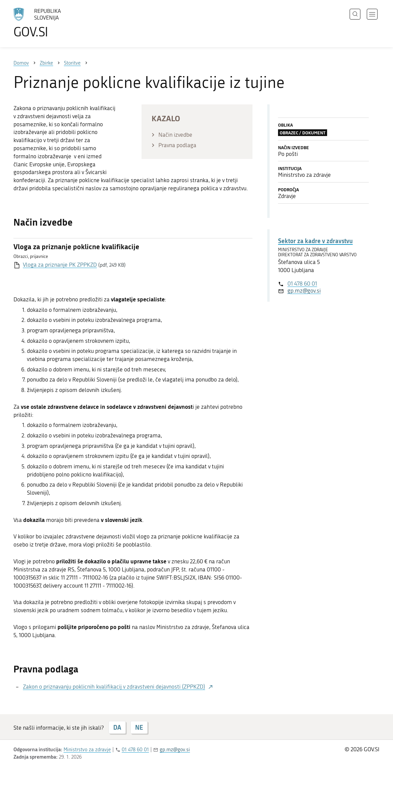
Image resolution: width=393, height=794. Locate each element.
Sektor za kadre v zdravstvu (315, 240)
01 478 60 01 (302, 283)
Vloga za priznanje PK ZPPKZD (60, 264)
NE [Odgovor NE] (139, 727)
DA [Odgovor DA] (117, 727)
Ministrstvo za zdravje (87, 750)
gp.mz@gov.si (304, 290)
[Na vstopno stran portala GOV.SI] (55, 23)
